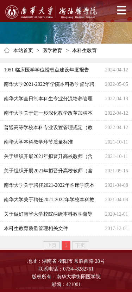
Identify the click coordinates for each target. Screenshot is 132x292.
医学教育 (52, 50)
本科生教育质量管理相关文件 (36, 228)
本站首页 (23, 50)
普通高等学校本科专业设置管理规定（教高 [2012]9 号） (48, 130)
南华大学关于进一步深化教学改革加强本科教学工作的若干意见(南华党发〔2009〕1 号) (50, 115)
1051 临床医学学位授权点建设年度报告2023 (46, 72)
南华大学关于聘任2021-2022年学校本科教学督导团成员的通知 (49, 202)
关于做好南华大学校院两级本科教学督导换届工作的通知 (48, 216)
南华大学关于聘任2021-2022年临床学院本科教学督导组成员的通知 (49, 187)
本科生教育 (84, 50)
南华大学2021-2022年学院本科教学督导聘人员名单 (49, 86)
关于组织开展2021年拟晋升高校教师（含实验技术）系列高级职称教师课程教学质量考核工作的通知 (48, 159)
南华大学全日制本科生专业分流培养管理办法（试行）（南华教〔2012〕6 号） (48, 101)
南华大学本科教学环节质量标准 (38, 142)
